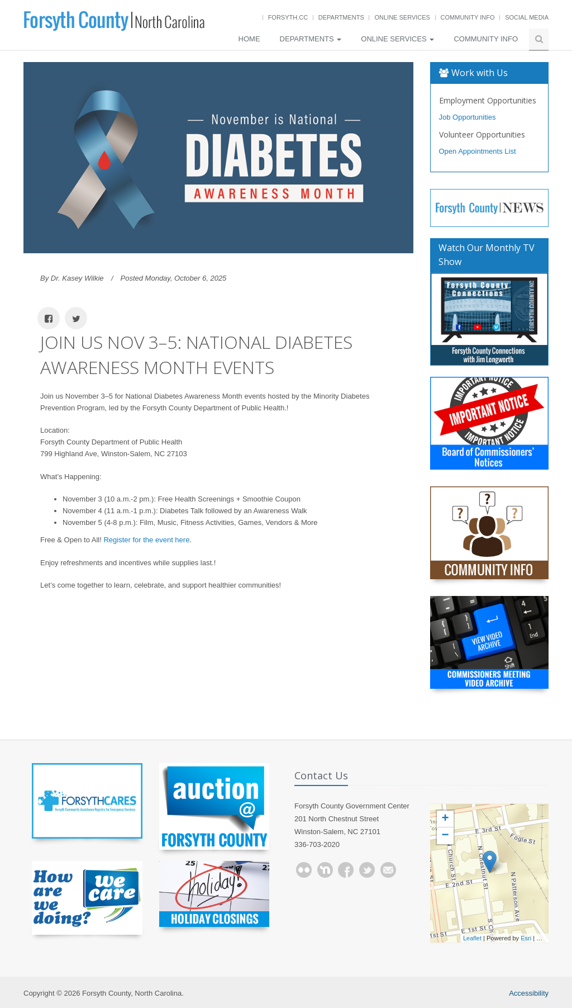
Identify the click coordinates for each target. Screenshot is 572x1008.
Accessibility (529, 993)
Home (249, 39)
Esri (526, 938)
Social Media (527, 17)
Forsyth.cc (288, 17)
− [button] (445, 835)
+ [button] (445, 819)
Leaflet (472, 938)
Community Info (468, 17)
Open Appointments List (477, 151)
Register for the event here (146, 540)
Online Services (402, 17)
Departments (341, 17)
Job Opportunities (467, 117)
